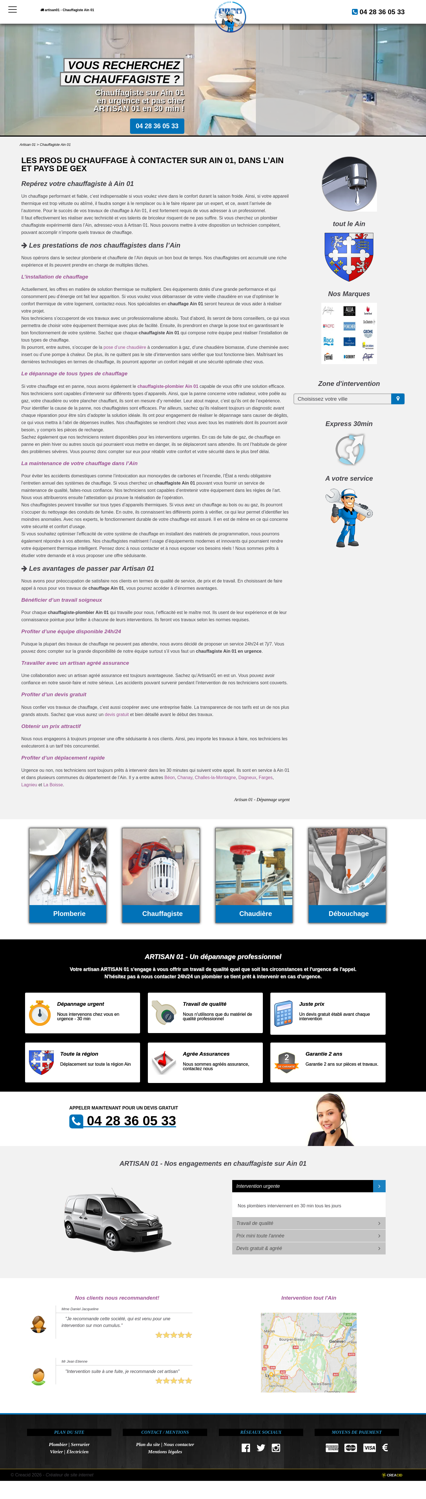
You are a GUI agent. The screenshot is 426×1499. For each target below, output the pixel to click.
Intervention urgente (258, 1186)
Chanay (184, 777)
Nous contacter (178, 1444)
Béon (170, 777)
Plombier (58, 1444)
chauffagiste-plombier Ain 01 (167, 386)
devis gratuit (117, 714)
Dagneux (247, 777)
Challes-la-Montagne (215, 777)
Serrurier (80, 1444)
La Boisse (53, 784)
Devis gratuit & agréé (259, 1248)
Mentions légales (165, 1451)
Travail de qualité (254, 1223)
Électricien (78, 1451)
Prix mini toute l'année (260, 1236)
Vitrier (56, 1451)
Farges (266, 777)
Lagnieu (29, 784)
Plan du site (148, 1444)
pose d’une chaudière (125, 347)
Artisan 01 (28, 144)
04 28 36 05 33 (376, 11)
